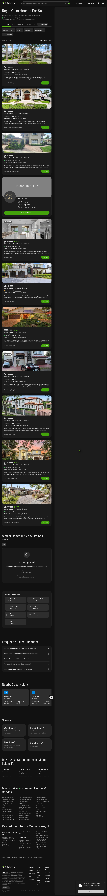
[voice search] (66, 3)
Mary (16, 379)
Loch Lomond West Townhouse (23, 802)
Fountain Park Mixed (7, 809)
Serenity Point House (24, 819)
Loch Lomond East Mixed (25, 799)
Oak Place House (23, 811)
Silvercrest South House (42, 801)
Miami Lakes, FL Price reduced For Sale (41, 843)
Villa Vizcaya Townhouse (42, 806)
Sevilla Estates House (41, 797)
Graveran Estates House (25, 776)
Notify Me (27, 572)
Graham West (36, 696)
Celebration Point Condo (8, 799)
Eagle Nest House (7, 804)
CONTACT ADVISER (26, 213)
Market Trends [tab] (32, 24)
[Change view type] (49, 40)
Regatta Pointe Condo (25, 813)
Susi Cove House (40, 804)
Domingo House (23, 772)
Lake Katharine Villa (7, 817)
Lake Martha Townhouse (8, 819)
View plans (89, 3)
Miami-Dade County (12, 857)
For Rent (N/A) (20, 701)
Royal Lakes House (7, 776)
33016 (15, 15)
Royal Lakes (18, 116)
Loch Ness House (24, 805)
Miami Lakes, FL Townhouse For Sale (7, 845)
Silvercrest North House (42, 799)
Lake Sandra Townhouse (25, 797)
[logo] (9, 4)
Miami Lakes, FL (23, 857)
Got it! (90, 891)
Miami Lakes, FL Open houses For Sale (41, 839)
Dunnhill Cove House (24, 774)
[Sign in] (103, 3)
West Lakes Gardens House (41, 812)
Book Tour (45, 83)
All (4, 544)
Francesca (17, 423)
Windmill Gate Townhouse (39, 816)
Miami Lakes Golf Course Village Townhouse (25, 808)
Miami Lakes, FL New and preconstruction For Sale (42, 836)
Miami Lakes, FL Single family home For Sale (8, 837)
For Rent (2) (46, 701)
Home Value (79, 3)
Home (3, 857)
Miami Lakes (7, 15)
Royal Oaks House (24, 815)
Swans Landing (8, 696)
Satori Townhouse (24, 817)
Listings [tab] (6, 24)
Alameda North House (8, 797)
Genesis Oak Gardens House (7, 812)
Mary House (5, 774)
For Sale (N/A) (8, 701)
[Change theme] (98, 3)
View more (6, 887)
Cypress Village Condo (8, 801)
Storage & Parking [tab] (18, 24)
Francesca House (7, 772)
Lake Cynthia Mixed (7, 815)
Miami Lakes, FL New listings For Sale (41, 847)
